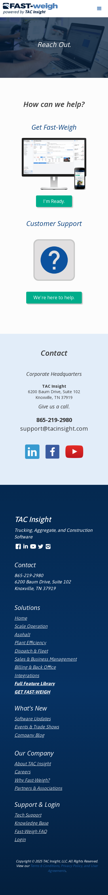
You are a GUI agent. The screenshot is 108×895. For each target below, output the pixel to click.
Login (20, 839)
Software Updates (32, 718)
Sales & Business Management (45, 659)
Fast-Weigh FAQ (30, 831)
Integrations (26, 675)
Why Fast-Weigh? (32, 780)
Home (20, 618)
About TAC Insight (32, 763)
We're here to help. (54, 297)
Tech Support (27, 814)
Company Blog (29, 735)
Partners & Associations (38, 788)
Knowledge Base (31, 823)
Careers (22, 771)
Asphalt (22, 634)
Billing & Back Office (35, 667)
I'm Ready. (54, 201)
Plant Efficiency (30, 642)
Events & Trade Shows (36, 726)
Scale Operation (31, 626)
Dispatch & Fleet (31, 650)
